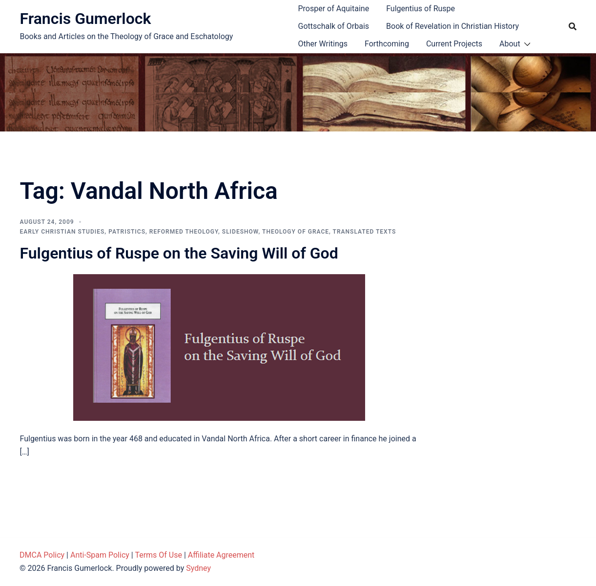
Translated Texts (364, 231)
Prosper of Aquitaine (334, 8)
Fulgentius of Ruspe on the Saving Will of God (179, 253)
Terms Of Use (158, 555)
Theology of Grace (295, 231)
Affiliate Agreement (221, 555)
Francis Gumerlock (85, 18)
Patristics (126, 231)
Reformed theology (183, 231)
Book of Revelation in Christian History (452, 26)
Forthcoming (387, 43)
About (509, 43)
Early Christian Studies (62, 231)
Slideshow (240, 231)
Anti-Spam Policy (99, 555)
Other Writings (323, 43)
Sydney (198, 568)
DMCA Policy (42, 555)
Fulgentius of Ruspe (420, 8)
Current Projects (454, 43)
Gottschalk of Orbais (334, 26)
